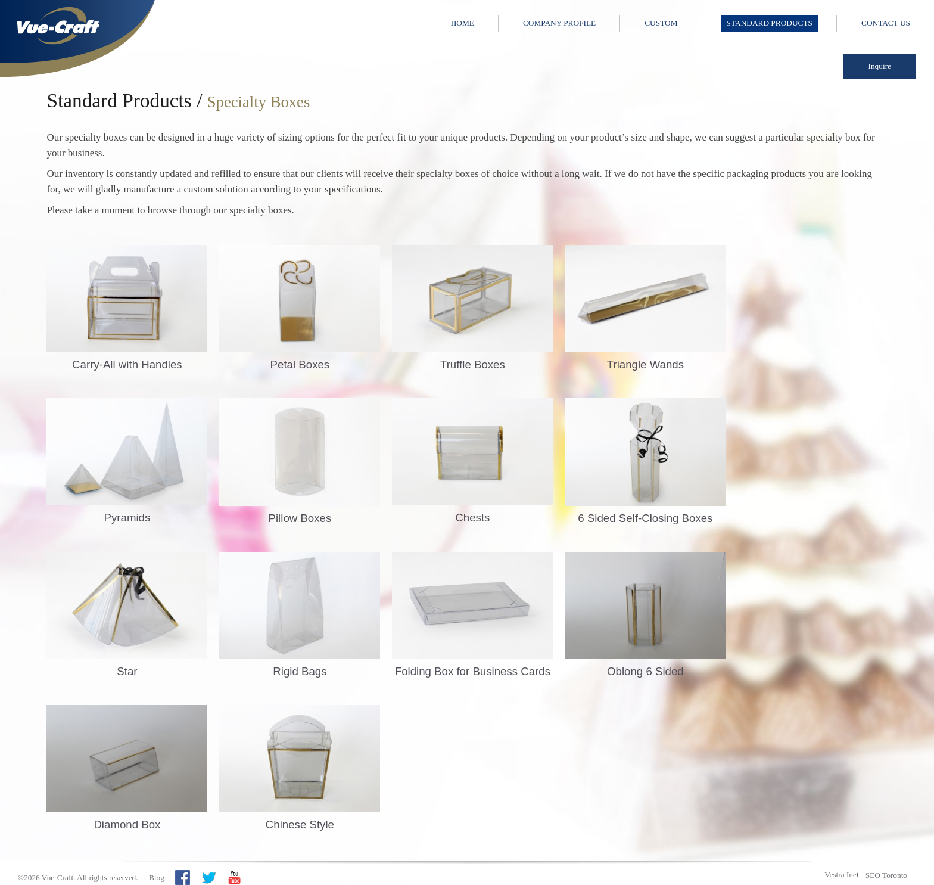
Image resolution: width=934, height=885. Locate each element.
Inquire (880, 65)
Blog (156, 877)
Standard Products (769, 22)
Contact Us (885, 22)
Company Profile (559, 22)
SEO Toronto (886, 875)
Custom (661, 22)
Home (462, 22)
